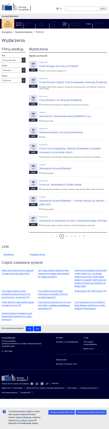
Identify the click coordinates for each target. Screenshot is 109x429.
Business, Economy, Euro (66, 372)
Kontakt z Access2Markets (67, 350)
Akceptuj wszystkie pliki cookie (61, 412)
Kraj (3, 55)
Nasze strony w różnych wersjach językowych (45, 396)
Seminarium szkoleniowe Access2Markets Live (66, 120)
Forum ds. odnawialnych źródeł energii (62, 188)
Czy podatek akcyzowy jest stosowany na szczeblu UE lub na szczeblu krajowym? (53, 301)
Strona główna (19, 24)
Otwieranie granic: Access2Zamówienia (62, 136)
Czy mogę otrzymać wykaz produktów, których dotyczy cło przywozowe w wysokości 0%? (16, 301)
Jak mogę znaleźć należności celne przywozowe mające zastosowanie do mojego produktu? (53, 281)
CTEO (88, 24)
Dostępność (25, 400)
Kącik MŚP (65, 24)
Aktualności (8, 262)
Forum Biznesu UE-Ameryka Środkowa (61, 103)
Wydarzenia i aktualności (76, 24)
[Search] (103, 9)
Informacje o (100, 24)
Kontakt (55, 391)
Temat (4, 66)
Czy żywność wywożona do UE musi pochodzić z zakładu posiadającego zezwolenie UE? (54, 313)
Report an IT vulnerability (12, 396)
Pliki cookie (72, 396)
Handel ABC (29, 24)
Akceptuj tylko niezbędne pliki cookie (91, 412)
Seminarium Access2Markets (56, 172)
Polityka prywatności (88, 396)
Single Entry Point (55, 24)
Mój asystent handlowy (8, 24)
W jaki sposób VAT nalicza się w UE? (90, 298)
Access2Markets (8, 345)
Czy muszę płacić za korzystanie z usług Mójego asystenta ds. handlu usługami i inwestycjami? (89, 313)
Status (4, 76)
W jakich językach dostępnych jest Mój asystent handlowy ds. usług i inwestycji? (17, 324)
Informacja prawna (9, 400)
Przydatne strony (37, 262)
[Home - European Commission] (17, 385)
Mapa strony (88, 356)
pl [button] (59, 8)
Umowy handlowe (42, 24)
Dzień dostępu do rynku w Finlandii (60, 66)
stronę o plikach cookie (24, 420)
